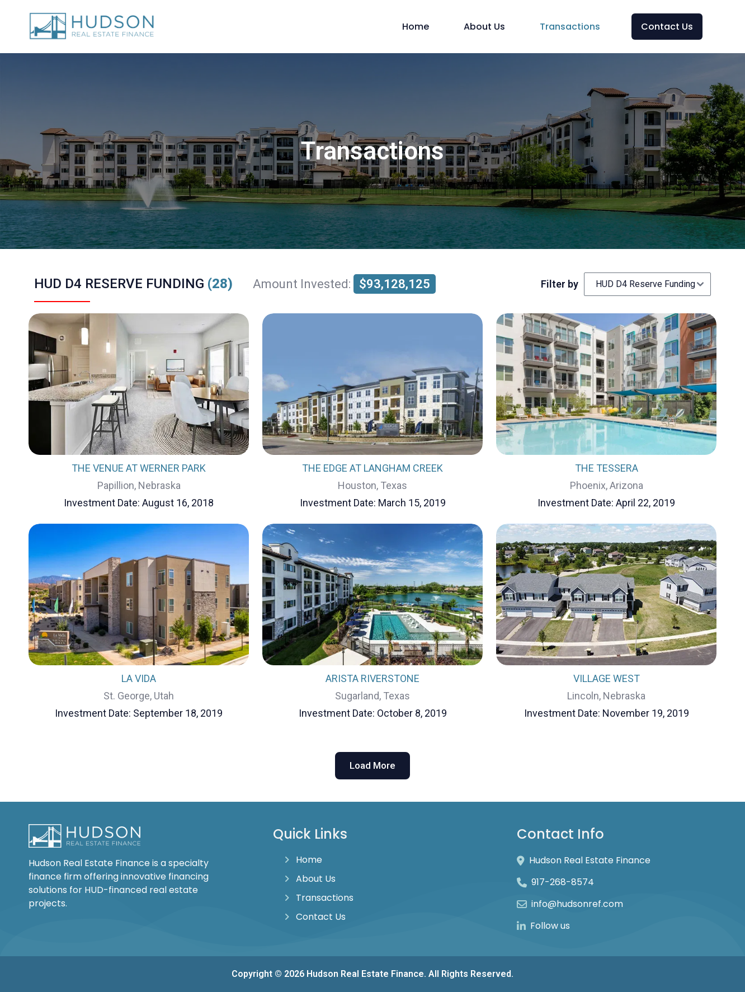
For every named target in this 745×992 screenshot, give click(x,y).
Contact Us (667, 26)
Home (415, 26)
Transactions (570, 26)
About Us (484, 26)
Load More (372, 765)
